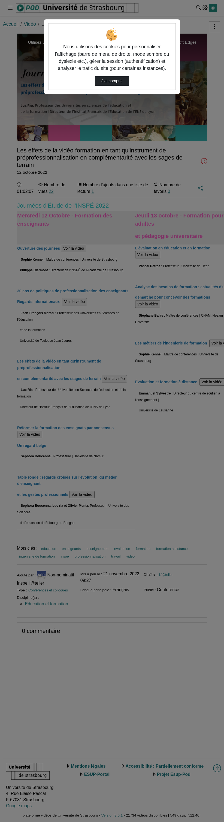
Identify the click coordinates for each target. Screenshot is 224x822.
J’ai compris (111, 81)
